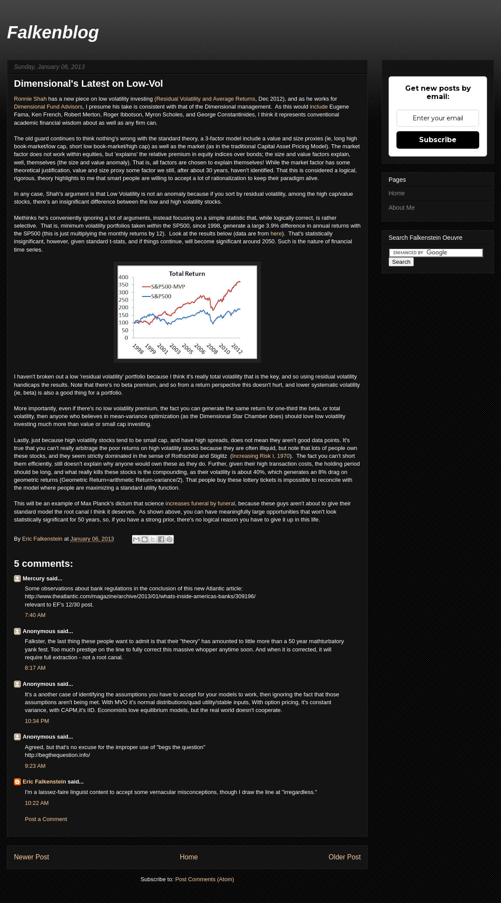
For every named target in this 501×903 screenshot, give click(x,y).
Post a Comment (46, 819)
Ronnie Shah (30, 98)
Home (189, 857)
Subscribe (438, 140)
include (319, 106)
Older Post (344, 857)
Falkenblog (53, 32)
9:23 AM (35, 766)
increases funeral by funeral (199, 503)
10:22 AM (37, 803)
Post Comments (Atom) (204, 879)
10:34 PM (37, 721)
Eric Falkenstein (44, 781)
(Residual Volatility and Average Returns (204, 98)
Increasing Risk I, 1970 (261, 456)
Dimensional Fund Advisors (48, 106)
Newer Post (31, 857)
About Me (402, 207)
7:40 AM (35, 615)
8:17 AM (35, 667)
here (276, 233)
